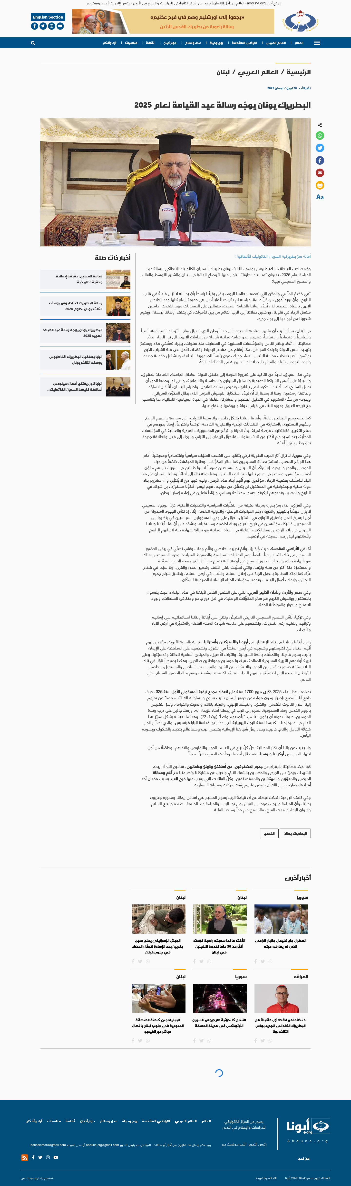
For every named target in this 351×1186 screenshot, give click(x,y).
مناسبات (131, 42)
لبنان (223, 72)
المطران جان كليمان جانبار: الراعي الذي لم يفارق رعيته (280, 943)
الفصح (269, 833)
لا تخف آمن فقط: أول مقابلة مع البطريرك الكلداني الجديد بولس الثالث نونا (280, 1025)
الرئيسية (299, 72)
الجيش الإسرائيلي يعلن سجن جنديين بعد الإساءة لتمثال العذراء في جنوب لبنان (158, 946)
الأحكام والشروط (266, 1177)
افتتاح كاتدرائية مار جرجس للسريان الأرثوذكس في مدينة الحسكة (219, 1023)
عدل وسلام (193, 42)
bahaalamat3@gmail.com (48, 1144)
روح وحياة (216, 42)
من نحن (304, 1158)
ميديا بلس (27, 1178)
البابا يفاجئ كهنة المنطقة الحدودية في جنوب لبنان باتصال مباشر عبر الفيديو (158, 1025)
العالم (298, 42)
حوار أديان (170, 42)
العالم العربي (276, 42)
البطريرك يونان (295, 833)
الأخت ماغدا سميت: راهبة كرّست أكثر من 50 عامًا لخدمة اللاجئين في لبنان (219, 946)
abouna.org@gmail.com (102, 1144)
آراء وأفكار (109, 42)
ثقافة (150, 42)
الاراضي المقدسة (244, 42)
